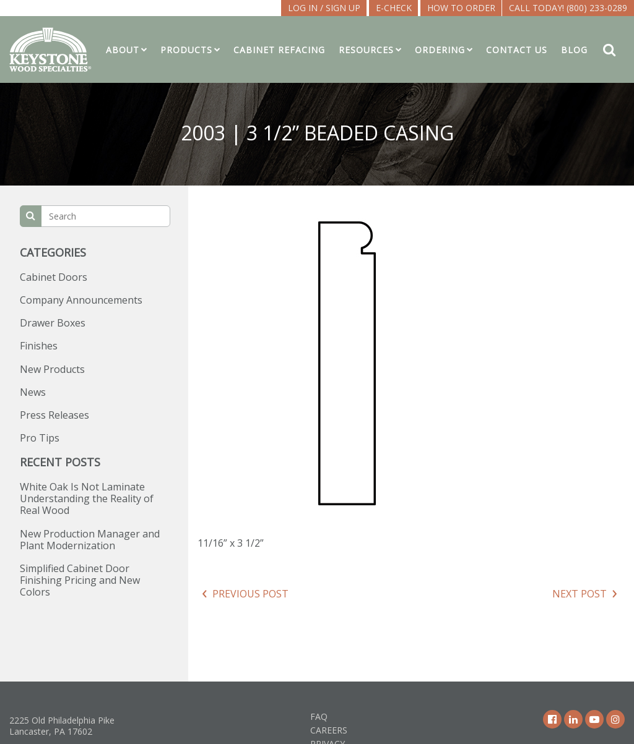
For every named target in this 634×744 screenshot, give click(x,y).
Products (186, 50)
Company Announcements (81, 300)
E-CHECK (394, 8)
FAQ (319, 716)
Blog (574, 50)
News (33, 392)
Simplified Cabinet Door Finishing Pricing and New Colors (80, 580)
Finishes (39, 346)
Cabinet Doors (53, 277)
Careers (328, 730)
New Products (52, 369)
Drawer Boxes (52, 323)
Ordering (440, 50)
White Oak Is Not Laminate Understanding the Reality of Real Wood (87, 498)
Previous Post (250, 594)
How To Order (461, 8)
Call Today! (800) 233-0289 (568, 8)
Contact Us (516, 50)
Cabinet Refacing (279, 50)
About (122, 50)
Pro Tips (39, 438)
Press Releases (54, 415)
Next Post (579, 594)
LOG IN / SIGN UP (324, 8)
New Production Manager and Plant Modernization (90, 539)
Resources (366, 50)
